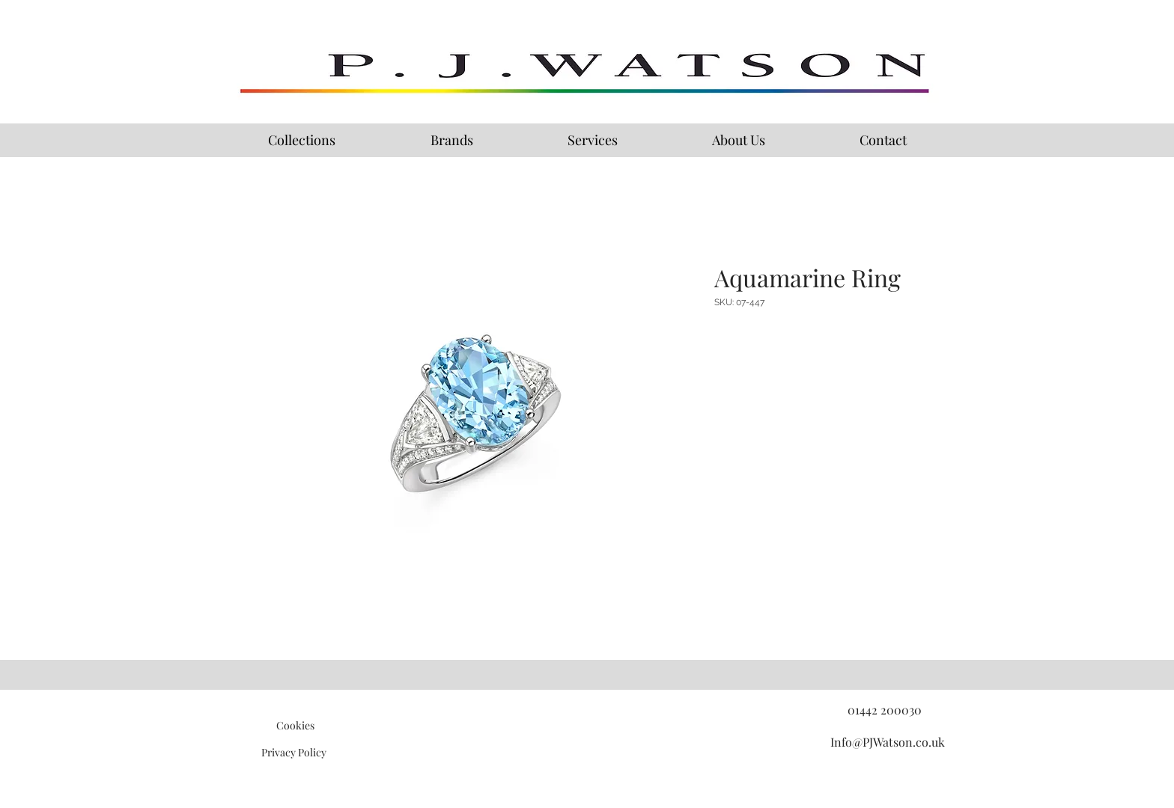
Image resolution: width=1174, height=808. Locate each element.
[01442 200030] (884, 710)
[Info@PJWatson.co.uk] (887, 742)
